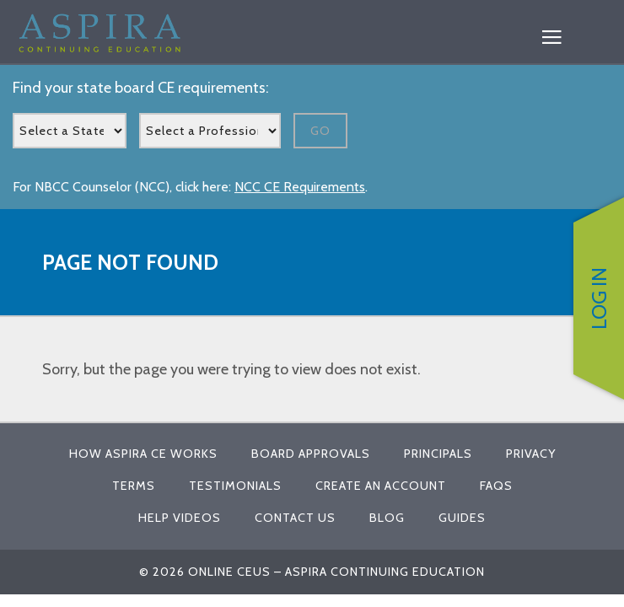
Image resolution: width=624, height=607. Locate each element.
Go (320, 130)
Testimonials (235, 485)
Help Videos (179, 517)
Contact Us (295, 517)
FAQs (496, 485)
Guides (462, 517)
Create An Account (380, 485)
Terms (133, 485)
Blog (387, 517)
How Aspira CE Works (143, 453)
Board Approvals (310, 453)
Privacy (531, 453)
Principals (438, 453)
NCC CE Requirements (299, 187)
